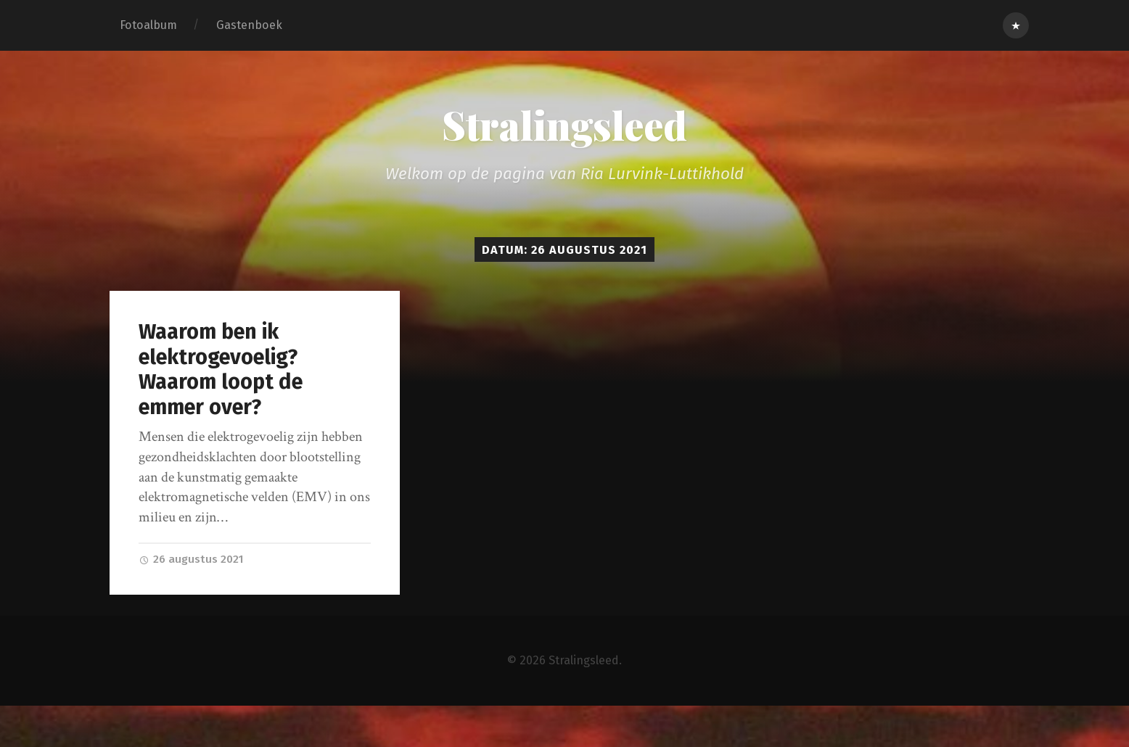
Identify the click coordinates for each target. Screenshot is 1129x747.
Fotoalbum (148, 25)
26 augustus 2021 (191, 559)
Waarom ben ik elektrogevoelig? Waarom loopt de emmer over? (221, 369)
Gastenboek (249, 25)
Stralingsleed (564, 124)
